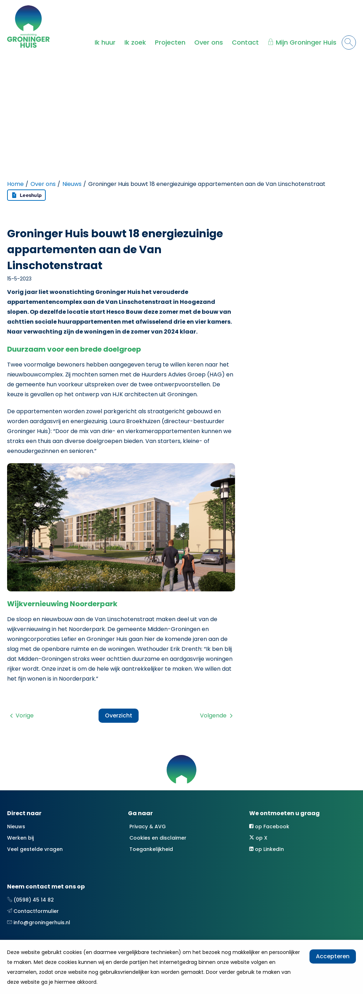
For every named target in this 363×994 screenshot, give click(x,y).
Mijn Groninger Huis (306, 42)
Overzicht (118, 715)
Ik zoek (135, 42)
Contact (245, 42)
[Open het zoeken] (349, 42)
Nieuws (72, 184)
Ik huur (105, 42)
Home (15, 184)
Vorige (25, 715)
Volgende (213, 715)
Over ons (208, 42)
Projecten (170, 42)
